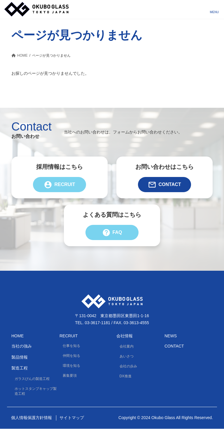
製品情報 (19, 357)
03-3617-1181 (97, 322)
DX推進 (126, 376)
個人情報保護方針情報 (31, 418)
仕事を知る (71, 346)
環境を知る (71, 366)
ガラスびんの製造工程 (32, 379)
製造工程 (19, 368)
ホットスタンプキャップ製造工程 (36, 391)
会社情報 (124, 336)
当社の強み (21, 346)
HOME (17, 336)
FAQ (112, 232)
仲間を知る (71, 356)
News (170, 336)
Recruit (59, 184)
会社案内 (127, 346)
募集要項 (70, 376)
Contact (164, 184)
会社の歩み (128, 366)
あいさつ (127, 356)
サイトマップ (72, 418)
